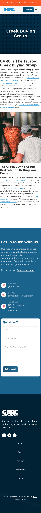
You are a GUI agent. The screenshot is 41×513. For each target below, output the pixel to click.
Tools (20, 452)
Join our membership (14, 188)
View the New (20, 3)
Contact (28, 10)
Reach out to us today (8, 202)
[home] (9, 10)
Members (20, 470)
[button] (35, 10)
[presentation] (19, 362)
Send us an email (25, 271)
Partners (21, 461)
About (21, 443)
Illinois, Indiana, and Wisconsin (13, 180)
